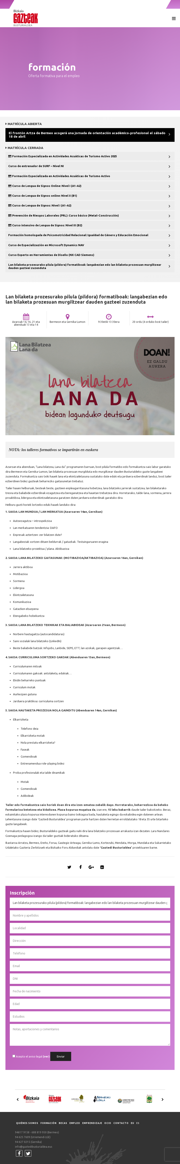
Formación (48, 1123)
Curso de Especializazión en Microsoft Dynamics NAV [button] (46, 245)
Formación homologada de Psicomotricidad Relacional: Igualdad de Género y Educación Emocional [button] (78, 235)
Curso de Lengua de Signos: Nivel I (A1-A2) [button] (39, 205)
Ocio (107, 1123)
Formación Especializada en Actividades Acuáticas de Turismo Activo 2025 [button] (62, 156)
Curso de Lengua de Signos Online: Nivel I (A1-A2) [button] (44, 185)
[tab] (90, 135)
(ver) (46, 1056)
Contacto (121, 1123)
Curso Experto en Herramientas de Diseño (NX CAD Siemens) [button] (51, 254)
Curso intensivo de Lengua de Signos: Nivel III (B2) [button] (45, 225)
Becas (63, 1123)
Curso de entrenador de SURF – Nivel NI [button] (36, 165)
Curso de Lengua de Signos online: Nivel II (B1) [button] (42, 195)
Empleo (74, 1123)
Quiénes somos (27, 1123)
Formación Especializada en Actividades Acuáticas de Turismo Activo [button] (59, 176)
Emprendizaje (92, 1123)
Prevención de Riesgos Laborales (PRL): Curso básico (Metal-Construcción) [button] (63, 215)
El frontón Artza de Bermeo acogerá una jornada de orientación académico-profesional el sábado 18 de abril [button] (87, 135)
